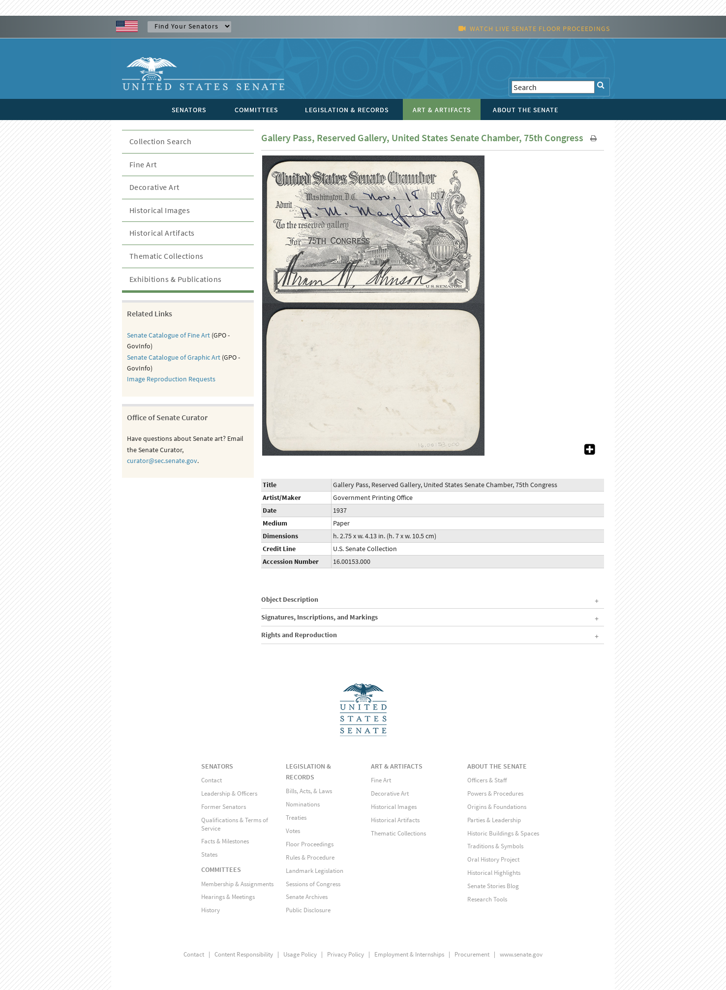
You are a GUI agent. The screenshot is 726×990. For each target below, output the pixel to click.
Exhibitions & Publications (175, 279)
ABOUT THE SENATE (497, 766)
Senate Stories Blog (493, 886)
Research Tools (487, 899)
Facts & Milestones (225, 841)
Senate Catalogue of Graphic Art (173, 357)
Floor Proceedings (309, 844)
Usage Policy (300, 954)
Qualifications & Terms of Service (234, 824)
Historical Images (159, 210)
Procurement (471, 954)
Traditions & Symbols (495, 846)
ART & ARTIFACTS (397, 766)
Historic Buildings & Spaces (503, 833)
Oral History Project (493, 859)
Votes (293, 831)
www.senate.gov (521, 954)
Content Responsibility (243, 954)
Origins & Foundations (496, 807)
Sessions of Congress (313, 884)
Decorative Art (154, 187)
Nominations (303, 804)
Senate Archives (307, 897)
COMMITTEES (221, 869)
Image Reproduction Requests (171, 378)
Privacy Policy (345, 954)
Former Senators (223, 807)
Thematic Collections (166, 256)
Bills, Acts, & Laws (309, 791)
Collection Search (160, 141)
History (210, 910)
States (209, 854)
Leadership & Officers (229, 793)
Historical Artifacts (162, 233)
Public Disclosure (308, 910)
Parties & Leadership (494, 820)
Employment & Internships (409, 954)
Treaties (296, 817)
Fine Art (143, 164)
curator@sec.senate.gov (162, 460)
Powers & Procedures (495, 793)
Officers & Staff (487, 780)
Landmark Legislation (314, 870)
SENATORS (217, 766)
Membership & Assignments (237, 884)
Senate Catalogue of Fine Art (168, 335)
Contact (211, 780)
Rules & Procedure (310, 857)
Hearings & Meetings (228, 897)
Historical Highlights (493, 872)
